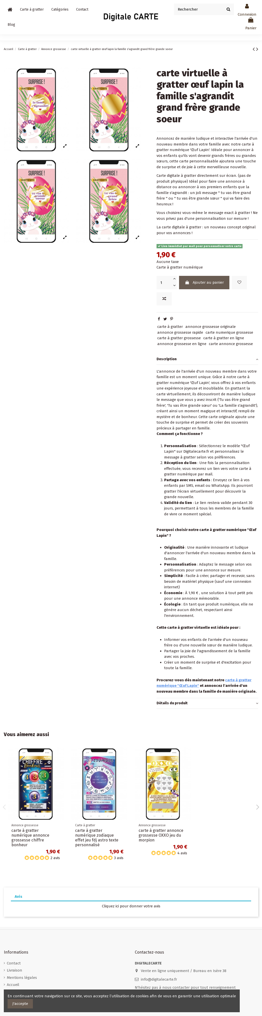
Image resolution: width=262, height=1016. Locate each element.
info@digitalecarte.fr (159, 979)
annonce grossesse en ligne (181, 344)
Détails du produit (207, 703)
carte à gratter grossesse (179, 338)
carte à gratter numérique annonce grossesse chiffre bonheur (30, 838)
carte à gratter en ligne (223, 338)
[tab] (207, 359)
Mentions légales (22, 977)
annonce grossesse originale (210, 326)
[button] (60, 9)
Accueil (13, 984)
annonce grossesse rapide (180, 332)
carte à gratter (170, 326)
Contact (14, 963)
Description (207, 359)
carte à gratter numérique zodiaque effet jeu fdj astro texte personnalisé (96, 838)
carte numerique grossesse (229, 332)
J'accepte (20, 1003)
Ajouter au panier (204, 282)
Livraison (14, 970)
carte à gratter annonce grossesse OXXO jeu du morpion (161, 835)
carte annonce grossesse (231, 344)
